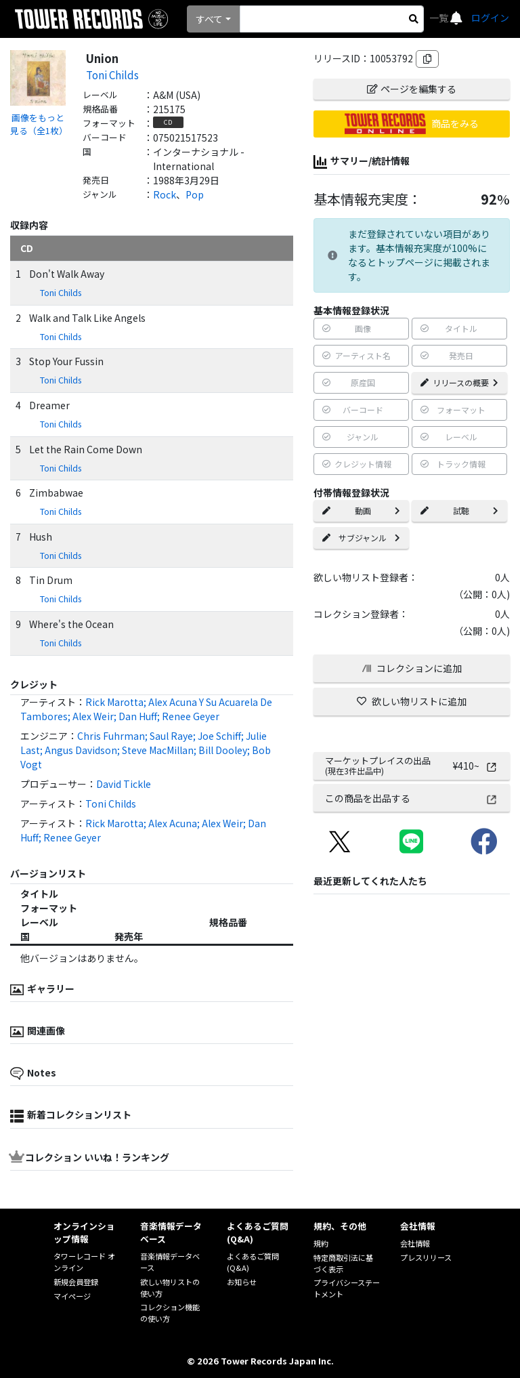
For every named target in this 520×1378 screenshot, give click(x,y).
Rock (164, 194)
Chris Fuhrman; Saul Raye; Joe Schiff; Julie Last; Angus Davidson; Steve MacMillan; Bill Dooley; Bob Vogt (145, 750)
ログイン (490, 17)
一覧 (439, 17)
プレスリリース (426, 1257)
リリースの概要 (459, 382)
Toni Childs (112, 74)
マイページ (72, 1296)
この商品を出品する (411, 798)
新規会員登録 (75, 1281)
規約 (320, 1243)
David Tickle (123, 784)
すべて (209, 19)
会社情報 (415, 1243)
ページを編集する (411, 89)
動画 (361, 510)
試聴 (459, 510)
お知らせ (242, 1281)
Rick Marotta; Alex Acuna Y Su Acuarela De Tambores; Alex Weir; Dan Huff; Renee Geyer (146, 709)
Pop (195, 194)
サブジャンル (361, 537)
